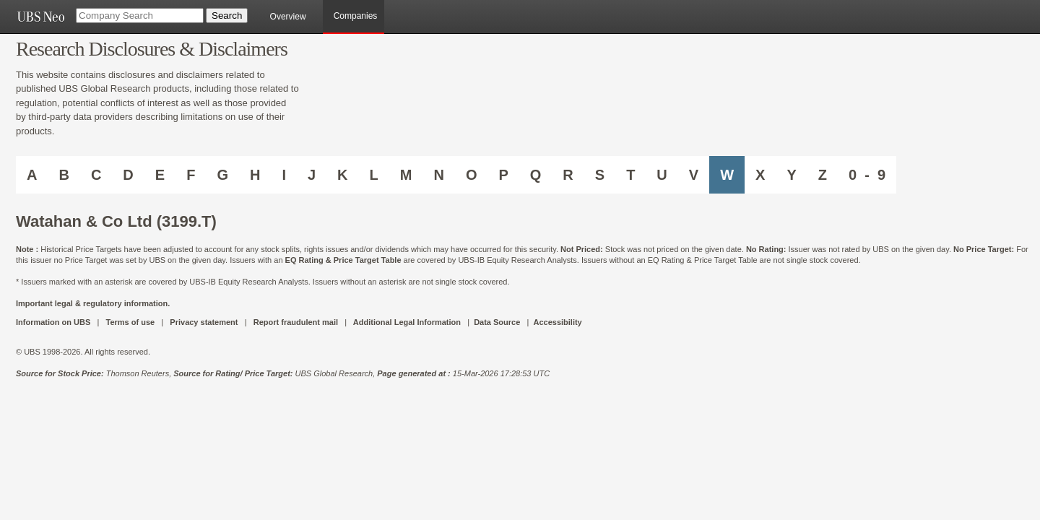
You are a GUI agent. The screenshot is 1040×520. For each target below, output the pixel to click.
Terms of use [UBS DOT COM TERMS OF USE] (130, 322)
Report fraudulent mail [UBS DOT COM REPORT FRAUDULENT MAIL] (295, 322)
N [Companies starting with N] (438, 175)
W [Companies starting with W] (727, 175)
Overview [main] (288, 17)
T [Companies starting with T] (630, 175)
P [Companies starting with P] (503, 175)
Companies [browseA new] (356, 16)
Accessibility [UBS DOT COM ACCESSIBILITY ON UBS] (557, 322)
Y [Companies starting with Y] (791, 175)
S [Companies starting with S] (599, 175)
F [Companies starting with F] (190, 175)
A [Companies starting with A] (32, 175)
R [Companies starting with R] (568, 175)
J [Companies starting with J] (312, 175)
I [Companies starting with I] (284, 175)
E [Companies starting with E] (160, 175)
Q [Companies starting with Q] (536, 175)
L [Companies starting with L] (374, 175)
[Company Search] (140, 15)
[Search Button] (227, 15)
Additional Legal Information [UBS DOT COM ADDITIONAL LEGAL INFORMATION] (407, 322)
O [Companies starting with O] (471, 175)
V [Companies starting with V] (693, 175)
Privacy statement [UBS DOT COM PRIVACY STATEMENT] (204, 322)
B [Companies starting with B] (63, 175)
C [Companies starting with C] (96, 175)
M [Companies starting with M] (406, 175)
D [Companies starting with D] (128, 175)
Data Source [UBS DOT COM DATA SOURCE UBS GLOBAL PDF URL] (497, 322)
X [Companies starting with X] (760, 175)
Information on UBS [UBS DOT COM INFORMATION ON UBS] (54, 322)
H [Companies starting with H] (255, 175)
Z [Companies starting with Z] (822, 175)
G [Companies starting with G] (222, 175)
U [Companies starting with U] (661, 175)
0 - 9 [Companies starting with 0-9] (867, 175)
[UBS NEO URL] (40, 16)
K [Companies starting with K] (342, 175)
